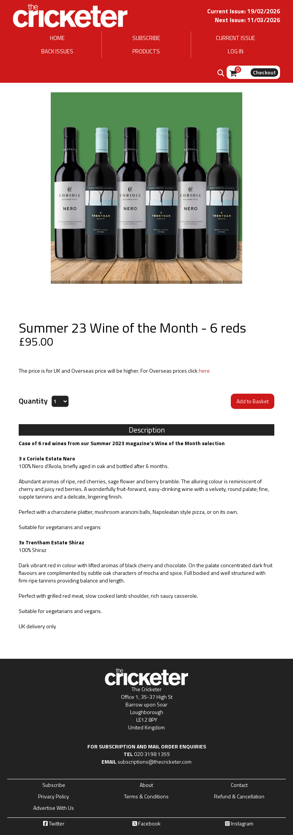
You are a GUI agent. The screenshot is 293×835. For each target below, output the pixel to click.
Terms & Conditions (146, 796)
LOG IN (235, 51)
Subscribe (53, 785)
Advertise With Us (53, 808)
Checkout (264, 72)
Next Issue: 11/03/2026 (247, 19)
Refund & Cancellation (239, 796)
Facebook (146, 823)
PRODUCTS (146, 51)
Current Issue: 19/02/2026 (243, 11)
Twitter (53, 823)
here (204, 371)
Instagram (239, 823)
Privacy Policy (53, 796)
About (146, 785)
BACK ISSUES (57, 51)
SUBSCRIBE (146, 38)
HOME (57, 38)
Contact (239, 785)
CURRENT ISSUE (235, 38)
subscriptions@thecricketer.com (155, 762)
